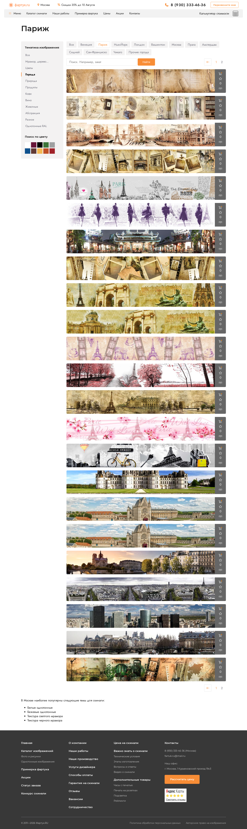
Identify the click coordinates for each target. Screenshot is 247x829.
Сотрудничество (81, 807)
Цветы (29, 68)
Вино (28, 100)
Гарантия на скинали (84, 783)
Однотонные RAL (36, 126)
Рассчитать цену (182, 779)
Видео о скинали (124, 772)
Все (27, 55)
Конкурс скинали (33, 793)
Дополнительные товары (132, 779)
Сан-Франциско (96, 52)
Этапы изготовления (126, 761)
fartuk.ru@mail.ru (175, 756)
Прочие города (139, 52)
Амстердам (209, 44)
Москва (176, 44)
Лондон (139, 44)
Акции (120, 13)
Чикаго (117, 52)
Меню (15, 13)
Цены (106, 13)
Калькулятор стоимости (218, 13)
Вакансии (76, 799)
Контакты (134, 13)
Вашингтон (158, 44)
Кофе (28, 94)
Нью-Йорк (120, 44)
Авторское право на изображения (206, 823)
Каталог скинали (36, 13)
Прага (191, 44)
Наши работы (60, 13)
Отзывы (74, 791)
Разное (29, 120)
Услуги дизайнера (82, 767)
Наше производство (83, 759)
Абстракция (32, 113)
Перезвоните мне (224, 4)
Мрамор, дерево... (37, 61)
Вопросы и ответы (125, 766)
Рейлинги (120, 800)
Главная (26, 743)
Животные (31, 107)
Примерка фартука (86, 13)
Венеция (86, 44)
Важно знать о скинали (131, 751)
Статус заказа (31, 785)
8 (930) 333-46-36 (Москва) (180, 750)
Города (30, 74)
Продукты (31, 87)
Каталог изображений (37, 751)
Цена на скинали (126, 743)
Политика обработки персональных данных (155, 823)
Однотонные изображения (38, 761)
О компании (77, 743)
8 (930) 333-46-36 (188, 5)
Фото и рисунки (31, 756)
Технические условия (127, 756)
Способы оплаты (81, 775)
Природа (31, 81)
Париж (102, 44)
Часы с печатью (123, 785)
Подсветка (120, 795)
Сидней (74, 52)
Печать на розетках (126, 790)
